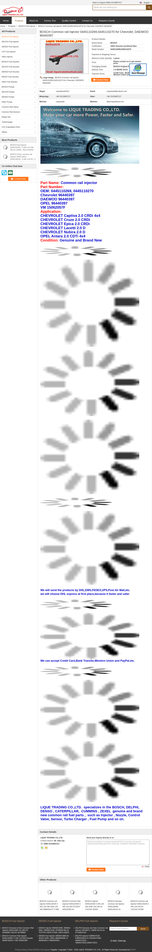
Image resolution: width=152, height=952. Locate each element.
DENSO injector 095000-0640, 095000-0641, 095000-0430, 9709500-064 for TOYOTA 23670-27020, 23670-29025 (55, 930)
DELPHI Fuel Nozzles (10, 67)
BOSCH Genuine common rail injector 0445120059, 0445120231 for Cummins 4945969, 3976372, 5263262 (116, 908)
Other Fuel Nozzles (9, 82)
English (148, 3)
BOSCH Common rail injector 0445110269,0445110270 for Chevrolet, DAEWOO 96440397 (63, 80)
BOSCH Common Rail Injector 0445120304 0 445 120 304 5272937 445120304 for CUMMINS (71, 906)
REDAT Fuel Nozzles (10, 77)
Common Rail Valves (10, 107)
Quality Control (69, 20)
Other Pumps (7, 102)
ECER (132, 950)
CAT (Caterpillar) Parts (11, 127)
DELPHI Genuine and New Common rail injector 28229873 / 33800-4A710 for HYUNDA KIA (91, 930)
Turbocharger (7, 122)
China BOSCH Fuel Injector (39, 950)
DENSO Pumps (8, 97)
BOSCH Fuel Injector (26, 26)
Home (6, 20)
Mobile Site (114, 944)
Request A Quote (107, 20)
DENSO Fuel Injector (10, 47)
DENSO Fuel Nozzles (10, 72)
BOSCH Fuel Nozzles (10, 62)
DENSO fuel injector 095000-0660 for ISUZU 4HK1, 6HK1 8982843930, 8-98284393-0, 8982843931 (54, 938)
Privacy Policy (20, 950)
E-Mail (114, 941)
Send (142, 929)
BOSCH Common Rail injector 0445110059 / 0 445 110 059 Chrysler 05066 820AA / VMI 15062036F (17, 938)
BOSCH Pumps (8, 87)
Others (4, 132)
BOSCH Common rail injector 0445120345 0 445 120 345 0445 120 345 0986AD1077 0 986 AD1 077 (49, 906)
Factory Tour (50, 20)
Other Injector (7, 57)
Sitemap (122, 941)
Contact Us (87, 20)
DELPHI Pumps (8, 92)
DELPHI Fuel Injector (10, 42)
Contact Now (102, 80)
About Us (33, 20)
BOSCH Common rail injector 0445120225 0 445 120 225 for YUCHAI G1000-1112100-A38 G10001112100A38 (140, 908)
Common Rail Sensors (11, 112)
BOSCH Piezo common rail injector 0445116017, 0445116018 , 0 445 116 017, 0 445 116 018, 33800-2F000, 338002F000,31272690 (23, 159)
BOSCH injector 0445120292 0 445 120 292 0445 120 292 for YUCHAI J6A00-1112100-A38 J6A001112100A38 (94, 908)
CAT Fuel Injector (9, 52)
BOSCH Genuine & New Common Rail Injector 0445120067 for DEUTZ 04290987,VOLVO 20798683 (18, 930)
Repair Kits (6, 117)
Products (19, 20)
